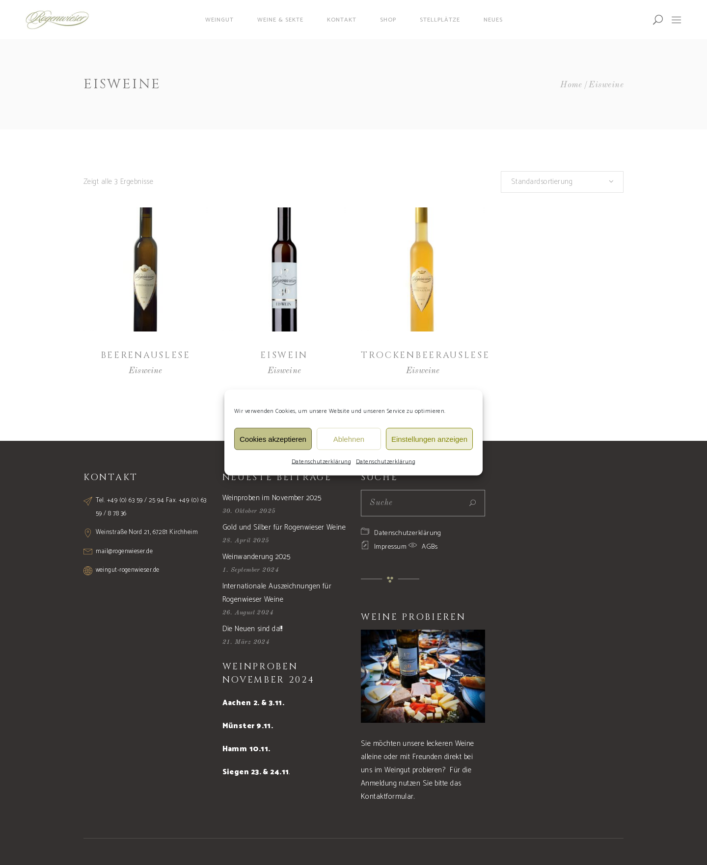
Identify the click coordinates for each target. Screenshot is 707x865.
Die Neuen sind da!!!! (252, 629)
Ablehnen (348, 438)
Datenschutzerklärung (321, 461)
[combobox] (562, 182)
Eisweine (145, 371)
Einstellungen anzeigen (429, 438)
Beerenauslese (145, 355)
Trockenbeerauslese (425, 355)
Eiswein (284, 355)
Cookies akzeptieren (273, 438)
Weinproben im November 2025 (272, 498)
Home (571, 85)
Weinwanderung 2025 (256, 557)
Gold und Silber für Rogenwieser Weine (284, 527)
